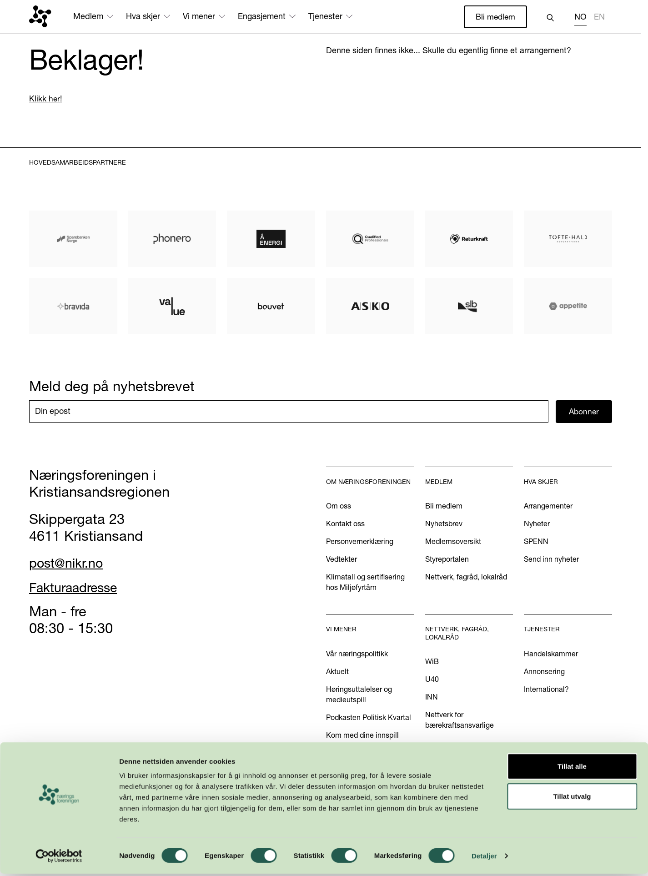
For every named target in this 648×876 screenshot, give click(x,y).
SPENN (536, 542)
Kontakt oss (345, 524)
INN (431, 697)
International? (546, 690)
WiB (432, 662)
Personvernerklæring (359, 542)
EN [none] (599, 16)
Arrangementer (548, 506)
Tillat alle (572, 768)
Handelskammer (551, 654)
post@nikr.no (69, 563)
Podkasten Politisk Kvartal (368, 718)
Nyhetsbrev (443, 524)
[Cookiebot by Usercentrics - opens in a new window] (59, 858)
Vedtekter (341, 559)
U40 (432, 680)
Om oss (338, 506)
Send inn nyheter (551, 559)
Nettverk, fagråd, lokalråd (466, 577)
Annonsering (544, 672)
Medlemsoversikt (453, 542)
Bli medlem (494, 16)
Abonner (584, 412)
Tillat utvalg (572, 798)
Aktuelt (337, 672)
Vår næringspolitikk (357, 654)
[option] (599, 18)
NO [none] (580, 16)
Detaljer (484, 858)
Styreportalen (447, 559)
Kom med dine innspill (362, 735)
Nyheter (537, 524)
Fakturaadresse (78, 587)
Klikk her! (46, 99)
